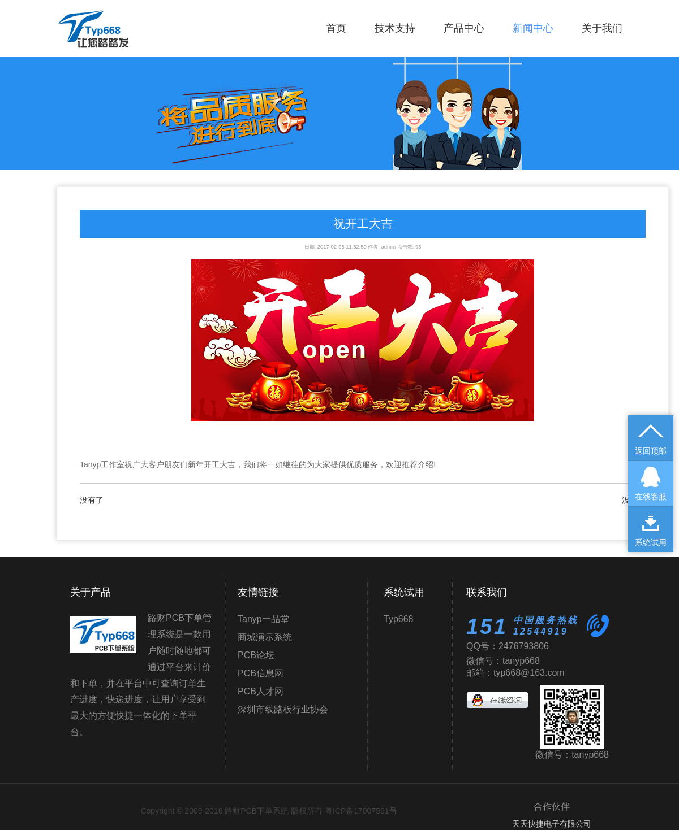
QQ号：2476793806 (507, 646)
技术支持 (395, 28)
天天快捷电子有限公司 (551, 823)
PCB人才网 (260, 691)
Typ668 (398, 619)
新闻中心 (533, 28)
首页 (336, 28)
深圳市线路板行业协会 (283, 709)
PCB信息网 (260, 673)
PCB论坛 (256, 655)
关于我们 (602, 28)
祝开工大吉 (363, 223)
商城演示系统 (265, 637)
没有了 (92, 500)
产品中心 (464, 28)
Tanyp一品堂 (263, 619)
